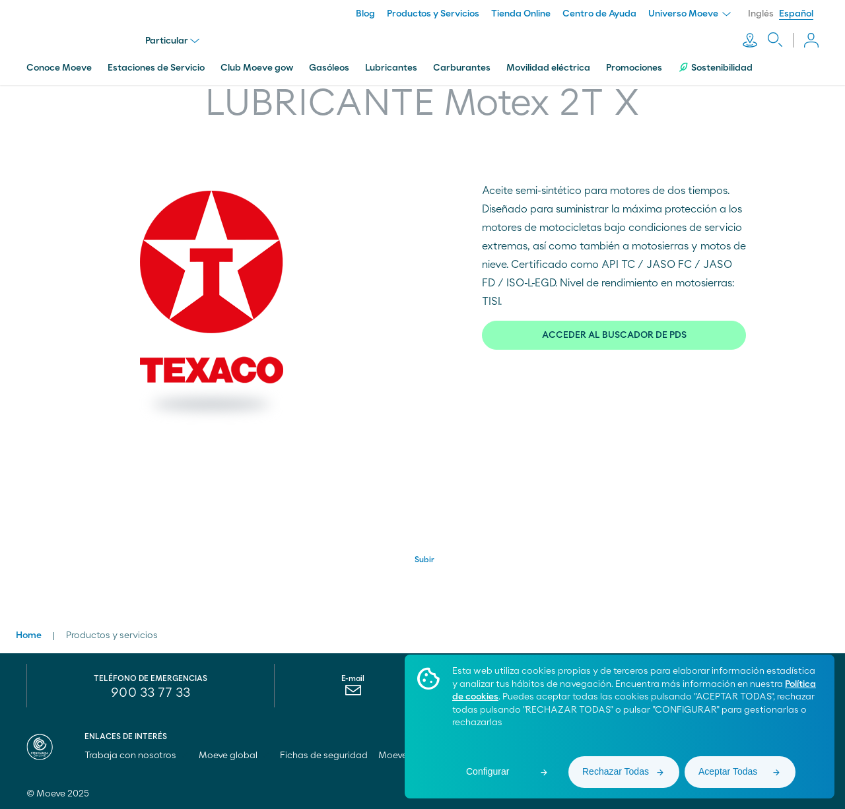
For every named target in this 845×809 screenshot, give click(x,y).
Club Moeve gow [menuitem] (256, 68)
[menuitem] (352, 693)
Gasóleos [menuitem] (329, 68)
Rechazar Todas (615, 771)
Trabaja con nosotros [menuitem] (136, 755)
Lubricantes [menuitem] (391, 68)
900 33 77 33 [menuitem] (150, 692)
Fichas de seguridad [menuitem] (324, 755)
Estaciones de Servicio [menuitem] (156, 68)
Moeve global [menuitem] (234, 755)
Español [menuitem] (796, 13)
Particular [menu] (172, 41)
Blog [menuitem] (365, 13)
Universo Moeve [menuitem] (689, 13)
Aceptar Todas (727, 771)
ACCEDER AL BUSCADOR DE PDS (614, 335)
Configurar (487, 771)
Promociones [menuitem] (634, 68)
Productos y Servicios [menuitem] (433, 13)
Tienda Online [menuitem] (521, 13)
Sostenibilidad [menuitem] (715, 67)
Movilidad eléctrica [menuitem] (548, 68)
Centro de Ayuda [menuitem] (599, 13)
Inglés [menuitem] (761, 13)
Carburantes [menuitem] (461, 68)
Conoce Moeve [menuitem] (59, 68)
